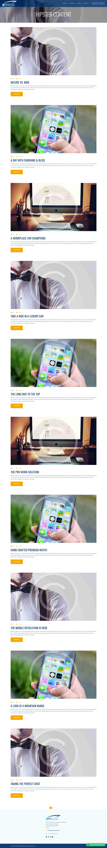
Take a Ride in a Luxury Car (27, 316)
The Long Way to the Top (25, 394)
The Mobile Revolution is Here (29, 628)
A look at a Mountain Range (27, 706)
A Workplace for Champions (28, 238)
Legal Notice (32, 846)
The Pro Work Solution (25, 472)
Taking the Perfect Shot (25, 784)
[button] (96, 844)
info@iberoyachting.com (54, 830)
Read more (16, 94)
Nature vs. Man (20, 82)
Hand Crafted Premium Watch (29, 550)
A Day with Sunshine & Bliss (28, 160)
